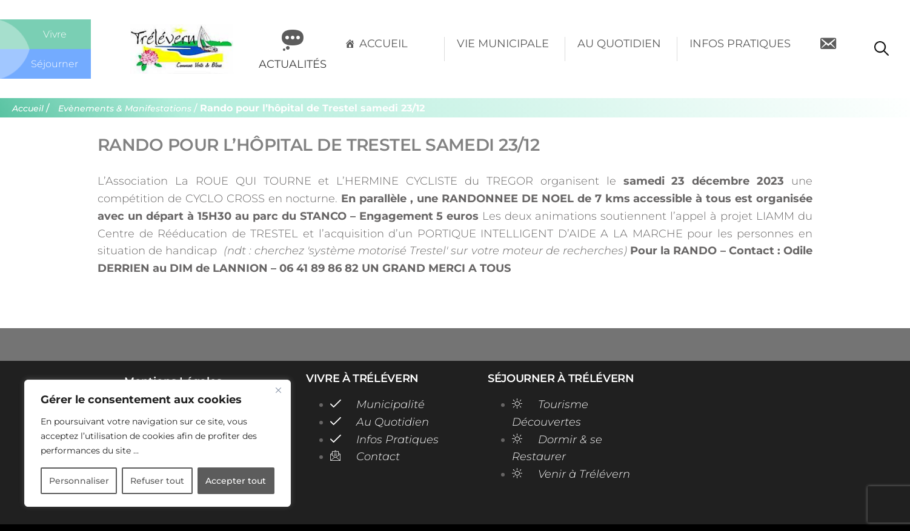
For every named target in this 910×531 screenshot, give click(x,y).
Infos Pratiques (740, 43)
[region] (157, 443)
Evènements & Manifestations (129, 108)
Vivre (54, 34)
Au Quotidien (619, 43)
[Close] (278, 390)
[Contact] (827, 49)
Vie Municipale (503, 43)
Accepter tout (235, 480)
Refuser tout (157, 480)
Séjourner (54, 63)
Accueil (383, 43)
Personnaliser (79, 480)
